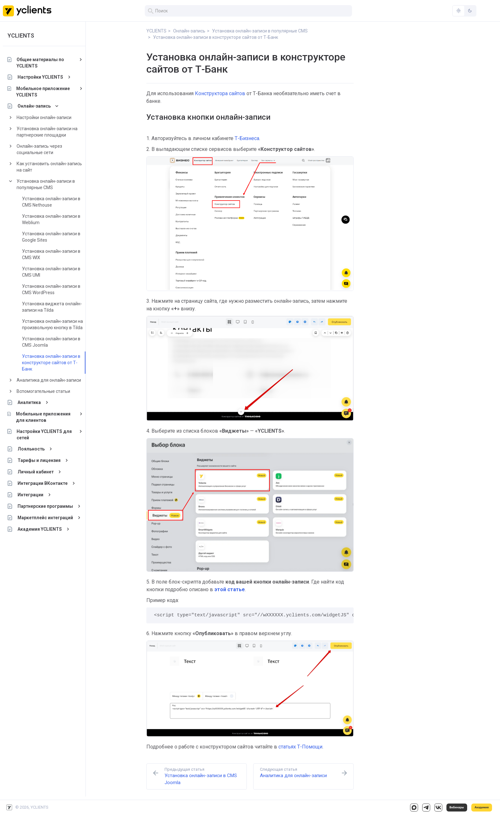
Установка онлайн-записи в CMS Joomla (51, 342)
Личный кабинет (36, 471)
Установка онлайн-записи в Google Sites (51, 237)
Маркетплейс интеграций (45, 517)
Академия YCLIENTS (40, 529)
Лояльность (31, 448)
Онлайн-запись (34, 106)
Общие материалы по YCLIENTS (40, 62)
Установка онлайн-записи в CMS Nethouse (51, 202)
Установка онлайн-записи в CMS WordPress (51, 289)
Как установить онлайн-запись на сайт (49, 167)
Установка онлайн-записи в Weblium (51, 219)
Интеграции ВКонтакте (43, 483)
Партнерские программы (45, 506)
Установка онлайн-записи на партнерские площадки (47, 132)
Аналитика (29, 402)
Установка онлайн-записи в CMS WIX (51, 254)
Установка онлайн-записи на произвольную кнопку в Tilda (52, 324)
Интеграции (30, 494)
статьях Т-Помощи (300, 747)
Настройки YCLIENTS (40, 77)
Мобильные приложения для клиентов (43, 417)
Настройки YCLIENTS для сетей (44, 434)
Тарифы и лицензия (39, 460)
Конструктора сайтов (220, 93)
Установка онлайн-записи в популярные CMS (46, 184)
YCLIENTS (21, 35)
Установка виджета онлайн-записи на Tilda (52, 307)
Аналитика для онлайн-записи (49, 380)
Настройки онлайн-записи (44, 117)
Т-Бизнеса (247, 138)
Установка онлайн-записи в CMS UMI (51, 272)
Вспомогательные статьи (43, 391)
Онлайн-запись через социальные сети (39, 149)
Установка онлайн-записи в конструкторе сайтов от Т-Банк (51, 363)
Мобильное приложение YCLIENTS (43, 91)
